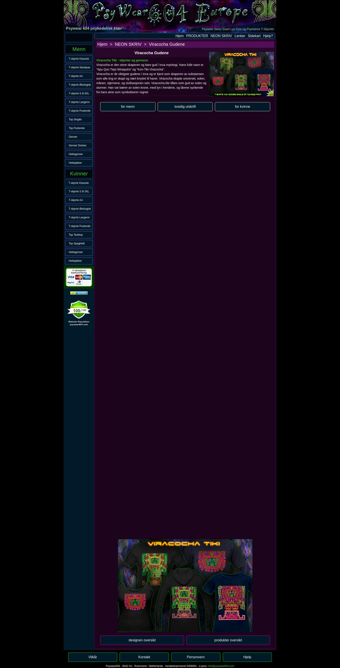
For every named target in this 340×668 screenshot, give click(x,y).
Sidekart (254, 36)
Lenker (240, 36)
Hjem (180, 36)
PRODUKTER (197, 36)
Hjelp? (268, 36)
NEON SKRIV (221, 36)
